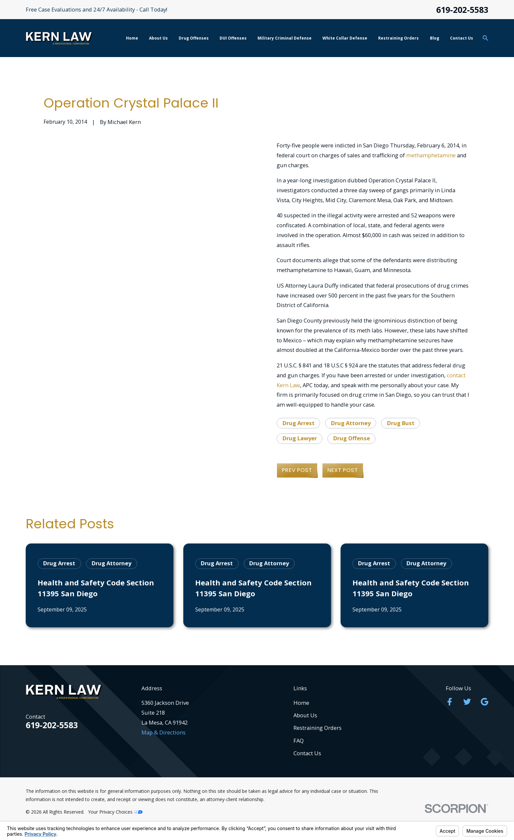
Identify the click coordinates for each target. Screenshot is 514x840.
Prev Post (297, 470)
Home (301, 702)
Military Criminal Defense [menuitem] (284, 38)
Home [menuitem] (132, 38)
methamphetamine (431, 155)
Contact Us (307, 753)
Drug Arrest (299, 423)
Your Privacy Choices (115, 812)
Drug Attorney (351, 423)
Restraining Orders (317, 727)
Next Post (342, 470)
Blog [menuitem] (434, 38)
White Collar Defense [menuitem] (344, 38)
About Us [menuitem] (158, 38)
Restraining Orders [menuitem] (398, 38)
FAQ (298, 740)
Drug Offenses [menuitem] (194, 38)
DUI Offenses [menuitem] (233, 38)
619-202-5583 (462, 10)
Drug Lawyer (300, 438)
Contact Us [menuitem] (461, 38)
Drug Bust (400, 423)
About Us (305, 715)
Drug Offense (351, 438)
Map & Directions (163, 732)
